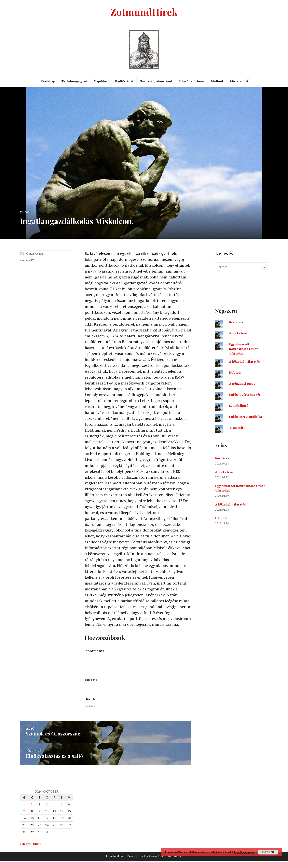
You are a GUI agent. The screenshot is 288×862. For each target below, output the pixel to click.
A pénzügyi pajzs (242, 383)
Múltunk (217, 81)
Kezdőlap (48, 81)
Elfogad (268, 852)
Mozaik (235, 81)
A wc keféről (238, 333)
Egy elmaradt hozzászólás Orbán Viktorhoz (243, 349)
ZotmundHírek (144, 11)
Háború (235, 372)
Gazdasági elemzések (156, 81)
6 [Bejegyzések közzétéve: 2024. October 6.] (69, 805)
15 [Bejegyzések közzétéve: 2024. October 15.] (32, 819)
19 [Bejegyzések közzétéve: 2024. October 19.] (61, 819)
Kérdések (236, 322)
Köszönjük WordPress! (121, 857)
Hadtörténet (124, 81)
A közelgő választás (244, 361)
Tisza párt (237, 427)
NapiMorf (101, 81)
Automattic (174, 857)
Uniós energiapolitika (245, 416)
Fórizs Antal (34, 253)
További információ (244, 852)
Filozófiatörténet (192, 81)
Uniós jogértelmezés (245, 394)
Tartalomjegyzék (75, 81)
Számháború (238, 405)
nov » (37, 845)
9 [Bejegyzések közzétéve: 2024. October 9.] (39, 812)
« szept (25, 845)
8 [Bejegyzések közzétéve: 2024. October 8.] (32, 812)
